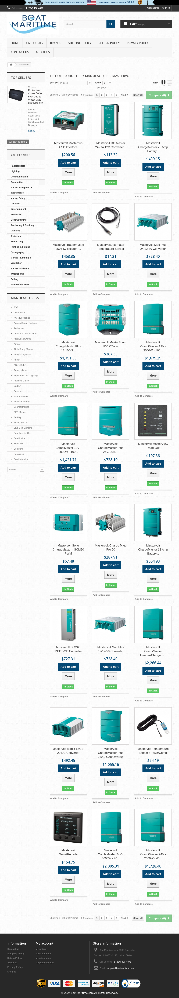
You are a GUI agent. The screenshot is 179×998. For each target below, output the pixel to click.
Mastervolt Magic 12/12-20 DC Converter (68, 751)
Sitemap (11, 971)
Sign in (166, 7)
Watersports (17, 273)
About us (43, 52)
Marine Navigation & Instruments (22, 190)
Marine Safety (18, 198)
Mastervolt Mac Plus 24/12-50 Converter (153, 246)
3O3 (15, 307)
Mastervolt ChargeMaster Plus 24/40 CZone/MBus (110, 753)
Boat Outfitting (19, 219)
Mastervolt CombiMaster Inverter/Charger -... (153, 651)
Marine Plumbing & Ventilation (21, 260)
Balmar (17, 391)
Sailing (14, 279)
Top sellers (21, 77)
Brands (55, 43)
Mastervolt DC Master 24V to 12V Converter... (110, 145)
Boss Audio (19, 454)
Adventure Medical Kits (25, 333)
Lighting (15, 171)
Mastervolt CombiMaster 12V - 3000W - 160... (153, 346)
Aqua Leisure (20, 370)
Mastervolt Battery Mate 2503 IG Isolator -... (68, 246)
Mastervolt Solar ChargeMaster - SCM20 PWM (68, 549)
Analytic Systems (22, 354)
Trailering (16, 236)
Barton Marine (20, 396)
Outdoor (15, 203)
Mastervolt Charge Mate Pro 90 (111, 547)
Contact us (153, 7)
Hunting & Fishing (20, 247)
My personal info (45, 962)
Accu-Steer (19, 312)
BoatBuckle (19, 438)
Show (98, 82)
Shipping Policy (79, 43)
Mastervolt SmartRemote (68, 852)
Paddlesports (18, 166)
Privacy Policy (138, 43)
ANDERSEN (19, 365)
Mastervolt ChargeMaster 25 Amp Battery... (153, 147)
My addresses (43, 958)
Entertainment (18, 209)
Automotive (17, 182)
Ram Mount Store (20, 284)
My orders (41, 949)
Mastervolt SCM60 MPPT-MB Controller (68, 649)
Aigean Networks (22, 338)
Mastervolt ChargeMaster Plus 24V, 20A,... (110, 448)
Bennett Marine (21, 407)
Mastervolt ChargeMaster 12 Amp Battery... (153, 549)
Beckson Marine (21, 401)
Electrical (16, 214)
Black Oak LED (21, 422)
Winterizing (17, 241)
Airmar (16, 344)
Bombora (18, 448)
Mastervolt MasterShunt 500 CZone (110, 344)
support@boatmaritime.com (120, 968)
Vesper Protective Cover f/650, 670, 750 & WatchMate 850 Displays (35, 95)
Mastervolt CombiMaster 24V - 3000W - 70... (110, 854)
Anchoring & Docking (22, 225)
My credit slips (43, 953)
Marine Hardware (20, 268)
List (169, 83)
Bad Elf (17, 386)
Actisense (18, 328)
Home (15, 43)
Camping (15, 230)
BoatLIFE (18, 443)
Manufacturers (25, 298)
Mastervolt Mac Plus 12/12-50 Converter (110, 649)
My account (44, 943)
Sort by (54, 82)
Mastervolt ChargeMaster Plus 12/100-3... (68, 346)
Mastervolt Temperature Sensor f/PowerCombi (153, 751)
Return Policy (109, 43)
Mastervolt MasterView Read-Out (153, 446)
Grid (163, 83)
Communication (19, 176)
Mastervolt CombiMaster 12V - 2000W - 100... (68, 448)
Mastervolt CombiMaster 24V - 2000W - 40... (153, 854)
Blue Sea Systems (22, 428)
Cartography (17, 252)
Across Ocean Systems (25, 323)
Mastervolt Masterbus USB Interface (68, 145)
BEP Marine (19, 412)
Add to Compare (59, 192)
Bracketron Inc (20, 459)
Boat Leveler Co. (22, 433)
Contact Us (20, 52)
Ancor (16, 359)
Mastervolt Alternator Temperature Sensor (110, 246)
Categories (34, 43)
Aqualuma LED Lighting (25, 375)
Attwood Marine (21, 380)
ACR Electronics (21, 317)
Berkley (17, 417)
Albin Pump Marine (23, 349)
